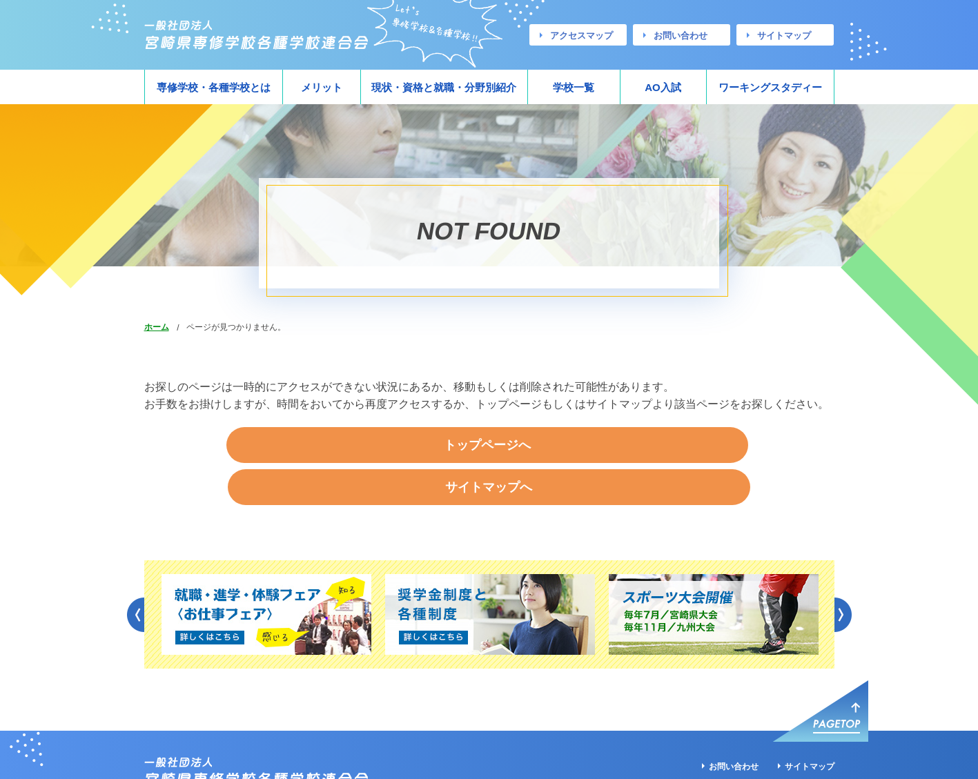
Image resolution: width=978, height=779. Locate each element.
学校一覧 (573, 87)
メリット (321, 87)
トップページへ (382, 445)
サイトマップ (784, 35)
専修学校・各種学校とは (214, 87)
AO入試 (663, 87)
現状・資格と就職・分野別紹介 (443, 87)
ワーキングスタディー (770, 87)
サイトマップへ (595, 445)
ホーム (156, 327)
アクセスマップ (581, 35)
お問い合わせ (680, 35)
